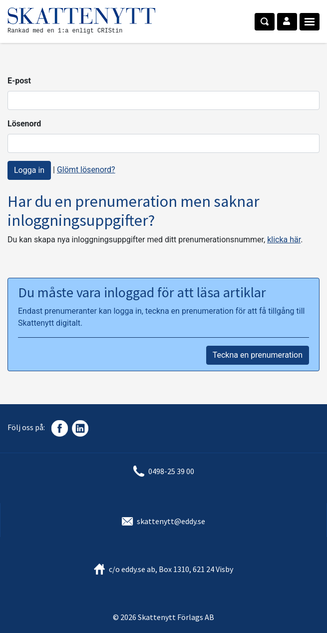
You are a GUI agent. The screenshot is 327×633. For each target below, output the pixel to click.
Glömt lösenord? (86, 169)
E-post (19, 80)
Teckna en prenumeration (258, 355)
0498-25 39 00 (171, 471)
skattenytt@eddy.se (171, 521)
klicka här (284, 239)
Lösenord (24, 123)
